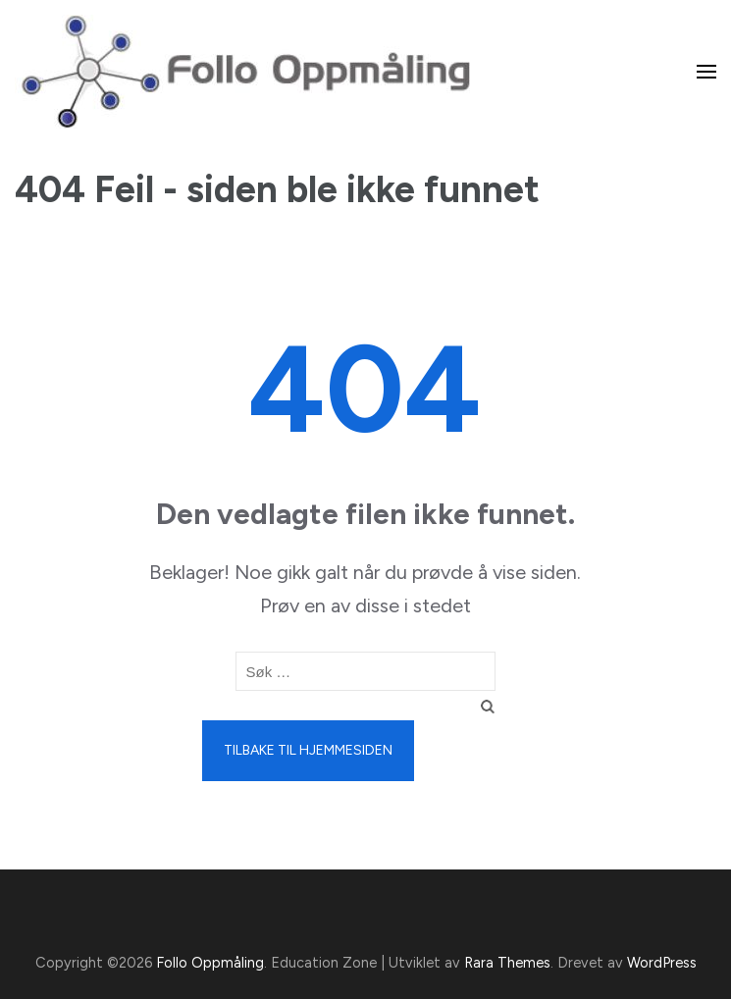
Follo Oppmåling (210, 963)
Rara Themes (507, 963)
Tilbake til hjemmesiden (308, 750)
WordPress (662, 963)
